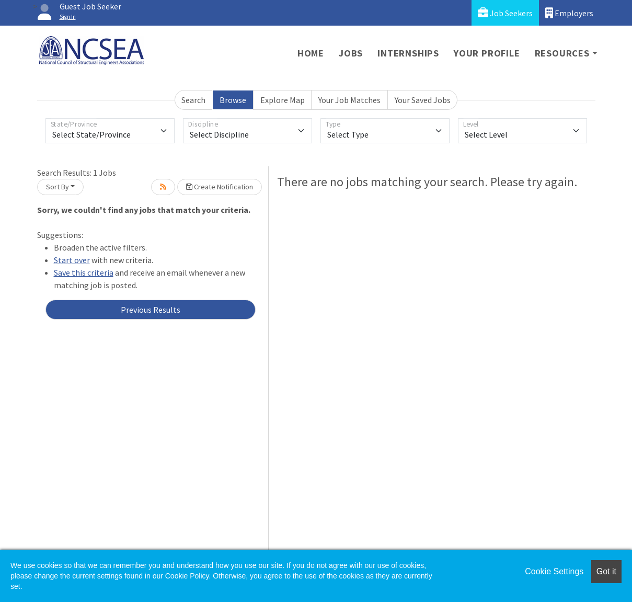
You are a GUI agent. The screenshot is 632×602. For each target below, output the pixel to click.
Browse (233, 100)
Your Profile (487, 53)
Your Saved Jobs (423, 100)
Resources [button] (562, 53)
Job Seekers (505, 12)
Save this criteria (83, 272)
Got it (606, 571)
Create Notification (219, 186)
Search (193, 100)
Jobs (351, 53)
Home (310, 53)
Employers (569, 12)
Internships (408, 53)
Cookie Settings (554, 571)
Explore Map (282, 100)
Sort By (57, 186)
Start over (72, 260)
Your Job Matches (349, 100)
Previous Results (150, 309)
